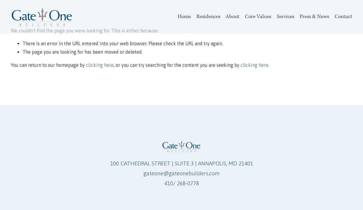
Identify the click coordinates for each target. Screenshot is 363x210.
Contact (343, 16)
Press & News (314, 16)
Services (285, 16)
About (232, 16)
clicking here (100, 65)
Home (184, 16)
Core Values (258, 16)
